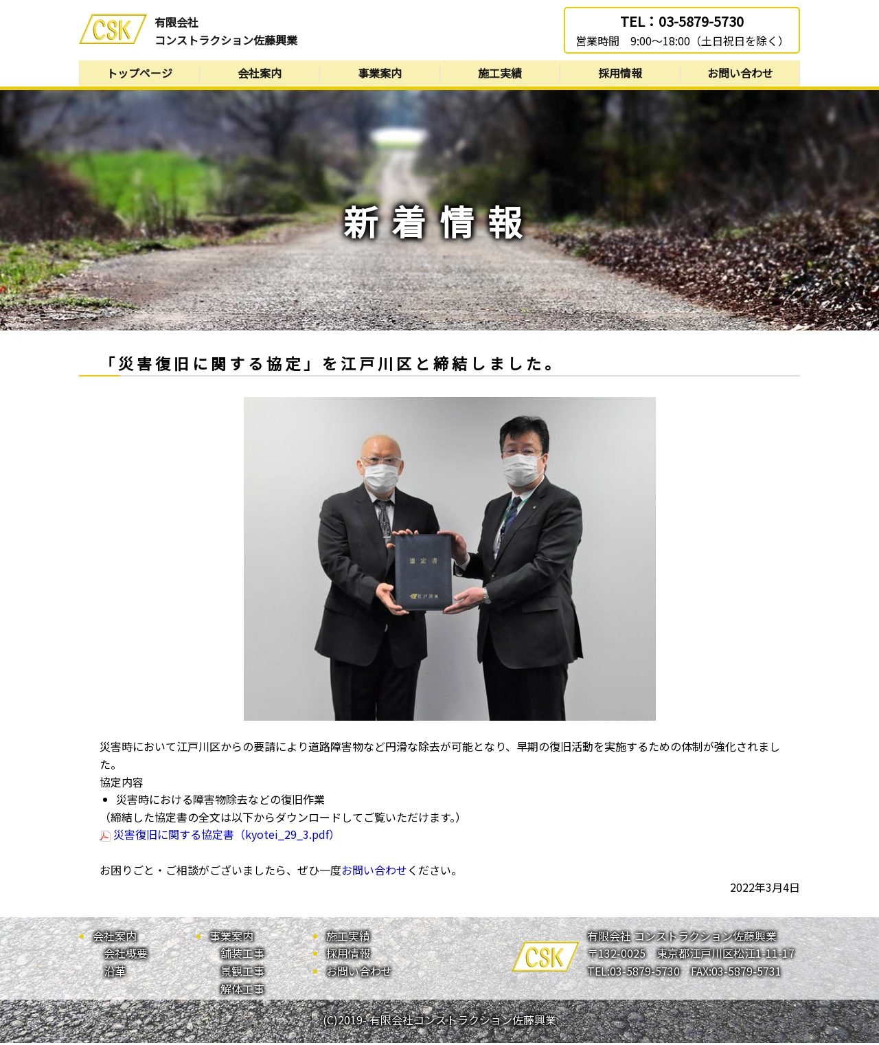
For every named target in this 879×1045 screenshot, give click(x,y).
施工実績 (500, 74)
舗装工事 (242, 955)
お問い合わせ (740, 74)
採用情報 (620, 74)
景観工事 (242, 973)
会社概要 (126, 955)
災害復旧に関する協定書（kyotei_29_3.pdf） (220, 837)
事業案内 (380, 74)
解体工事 (242, 990)
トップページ (139, 74)
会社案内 (260, 74)
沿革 (115, 973)
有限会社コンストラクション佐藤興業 (226, 31)
